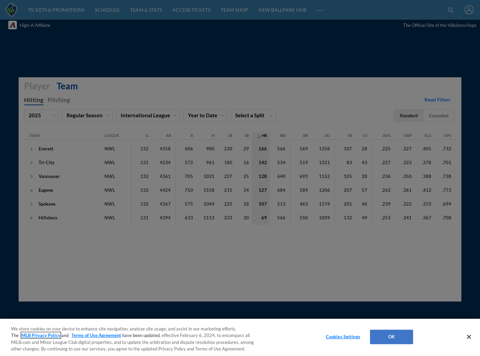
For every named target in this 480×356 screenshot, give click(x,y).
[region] (240, 337)
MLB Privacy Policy (40, 335)
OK (391, 336)
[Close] (469, 336)
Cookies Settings (343, 336)
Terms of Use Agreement (96, 335)
